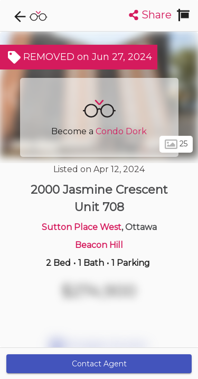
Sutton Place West (81, 227)
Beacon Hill (99, 245)
